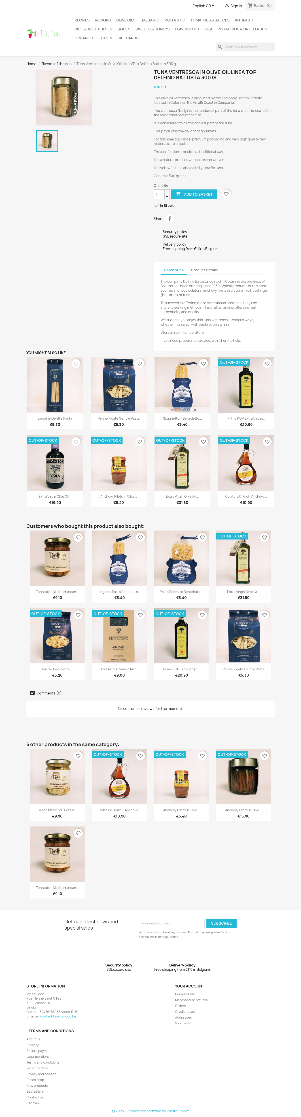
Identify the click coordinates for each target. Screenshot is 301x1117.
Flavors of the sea (193, 29)
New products (37, 1085)
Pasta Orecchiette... (57, 669)
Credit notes (185, 1011)
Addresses (183, 1017)
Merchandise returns (191, 1000)
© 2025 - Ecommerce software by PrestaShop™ (150, 1111)
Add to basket (194, 194)
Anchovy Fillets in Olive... (118, 496)
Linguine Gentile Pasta (55, 418)
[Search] (245, 46)
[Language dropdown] (204, 6)
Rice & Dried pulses (93, 29)
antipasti (244, 20)
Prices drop (35, 1080)
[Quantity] (159, 194)
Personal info (185, 994)
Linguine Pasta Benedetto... (119, 592)
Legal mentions (38, 1056)
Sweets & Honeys (153, 29)
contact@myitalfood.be (58, 1016)
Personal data (37, 1068)
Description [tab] (174, 270)
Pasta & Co (174, 20)
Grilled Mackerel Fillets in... (57, 810)
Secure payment (39, 1051)
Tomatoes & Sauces (210, 20)
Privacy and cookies (41, 1074)
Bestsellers (35, 1091)
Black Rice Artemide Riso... (119, 669)
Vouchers (182, 1023)
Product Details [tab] (204, 270)
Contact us (35, 1097)
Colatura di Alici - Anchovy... (246, 496)
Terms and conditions (42, 1062)
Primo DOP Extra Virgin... (246, 418)
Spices (123, 29)
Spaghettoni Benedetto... (182, 418)
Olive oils (126, 20)
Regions (103, 20)
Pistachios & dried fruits (243, 29)
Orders (180, 1006)
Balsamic (150, 20)
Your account (189, 986)
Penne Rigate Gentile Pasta (119, 418)
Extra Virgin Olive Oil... (54, 496)
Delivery (32, 1045)
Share (169, 218)
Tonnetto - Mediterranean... (57, 592)
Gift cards (128, 38)
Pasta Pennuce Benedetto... (181, 592)
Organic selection (93, 38)
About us (33, 1039)
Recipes (82, 20)
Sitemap (32, 1103)
